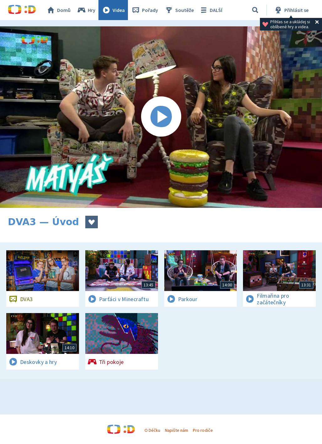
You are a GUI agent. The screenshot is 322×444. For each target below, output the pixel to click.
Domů (58, 10)
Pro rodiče (203, 430)
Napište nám (176, 430)
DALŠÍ (210, 10)
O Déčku (152, 430)
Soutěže (179, 10)
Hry (86, 10)
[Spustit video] (161, 117)
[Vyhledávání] (255, 10)
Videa (113, 10)
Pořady (144, 10)
